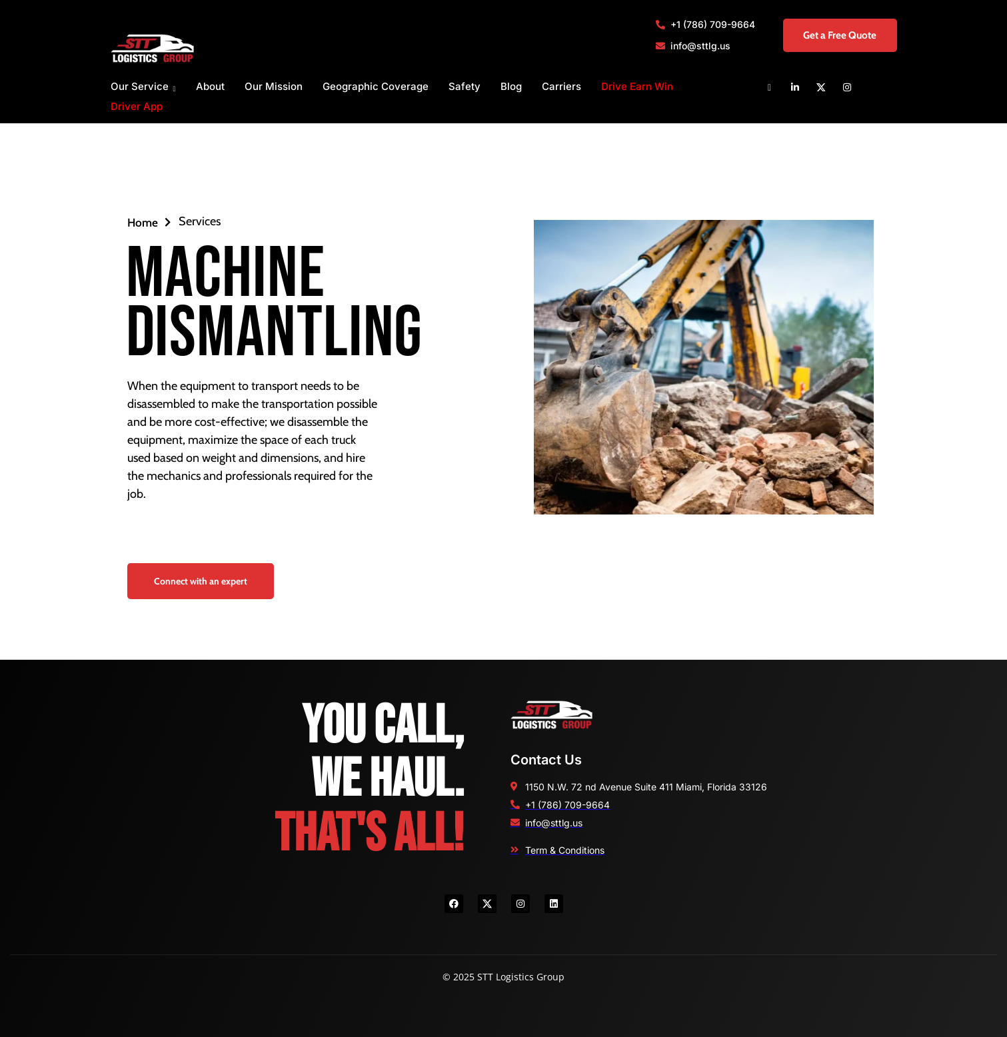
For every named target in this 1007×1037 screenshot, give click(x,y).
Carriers (561, 86)
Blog (511, 86)
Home (149, 222)
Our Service (143, 87)
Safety (465, 86)
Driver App (137, 106)
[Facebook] (769, 87)
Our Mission (274, 86)
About (210, 86)
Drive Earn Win (637, 86)
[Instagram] (847, 87)
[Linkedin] (795, 87)
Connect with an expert (200, 581)
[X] (821, 87)
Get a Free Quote (831, 35)
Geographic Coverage (376, 86)
